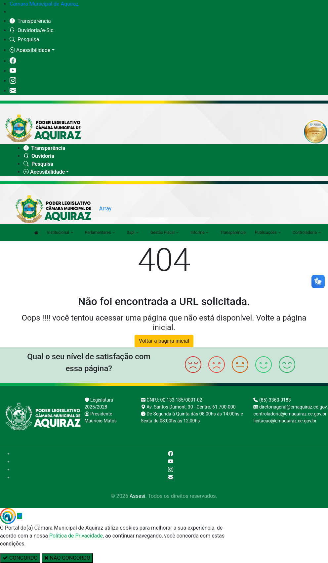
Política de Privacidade (76, 536)
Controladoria (307, 233)
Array (105, 208)
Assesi (137, 496)
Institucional (60, 233)
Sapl (133, 233)
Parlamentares (100, 233)
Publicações (268, 233)
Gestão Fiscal (164, 233)
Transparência (233, 232)
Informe (199, 233)
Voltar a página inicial (164, 341)
